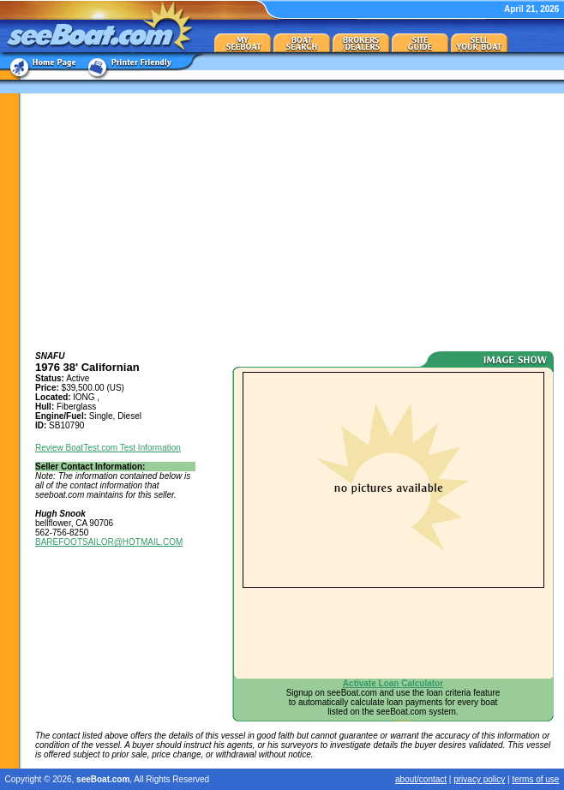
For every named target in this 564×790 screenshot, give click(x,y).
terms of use (535, 779)
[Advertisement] (294, 222)
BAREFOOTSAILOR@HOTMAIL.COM (109, 542)
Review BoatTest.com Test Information (108, 447)
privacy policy (479, 779)
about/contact (421, 779)
